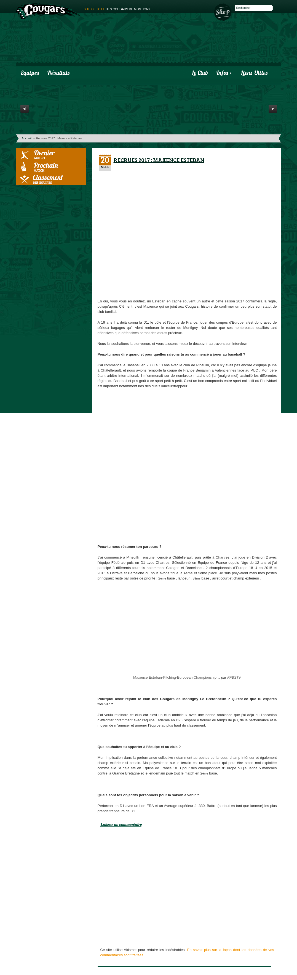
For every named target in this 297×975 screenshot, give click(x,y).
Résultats (58, 73)
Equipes (29, 73)
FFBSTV (234, 677)
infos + (224, 73)
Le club (199, 73)
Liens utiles (253, 73)
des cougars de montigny (117, 9)
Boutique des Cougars (223, 11)
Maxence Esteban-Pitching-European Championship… (176, 677)
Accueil (26, 138)
